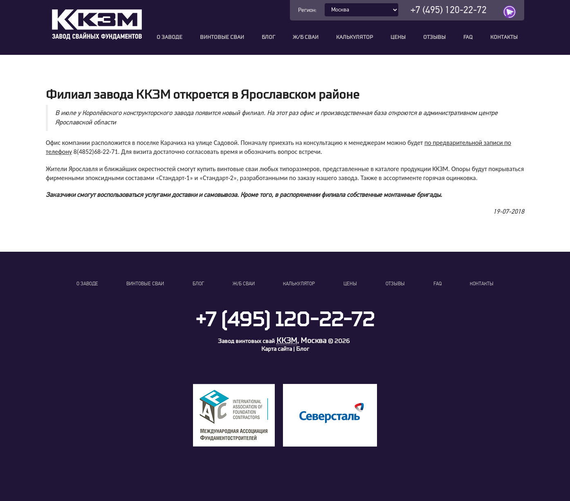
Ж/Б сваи (306, 37)
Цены (398, 37)
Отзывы (434, 37)
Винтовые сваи (222, 37)
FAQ (468, 37)
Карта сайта (276, 348)
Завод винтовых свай (246, 341)
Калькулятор (354, 37)
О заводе (169, 37)
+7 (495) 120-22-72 (449, 10)
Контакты (504, 37)
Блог (268, 37)
